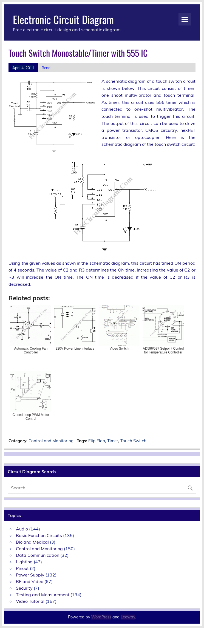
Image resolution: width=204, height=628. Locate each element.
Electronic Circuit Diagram (63, 19)
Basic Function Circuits (39, 535)
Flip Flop (96, 440)
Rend (46, 67)
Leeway (128, 617)
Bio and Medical (32, 542)
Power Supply (30, 575)
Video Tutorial (30, 601)
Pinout (22, 568)
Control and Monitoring (51, 440)
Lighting (24, 561)
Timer (112, 440)
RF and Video (29, 581)
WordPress (101, 617)
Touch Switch (133, 440)
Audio (22, 529)
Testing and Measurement (42, 594)
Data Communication (37, 555)
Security (24, 588)
